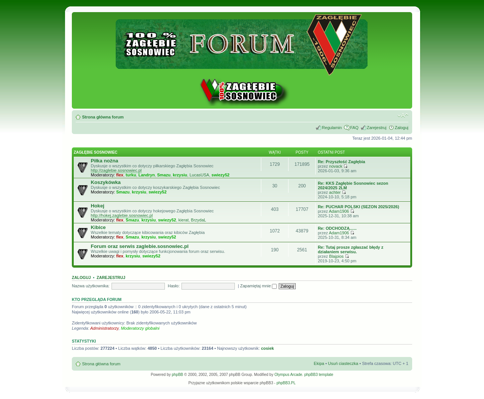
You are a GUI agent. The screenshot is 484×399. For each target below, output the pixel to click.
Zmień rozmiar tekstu (402, 115)
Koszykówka (106, 182)
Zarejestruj (376, 127)
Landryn (146, 175)
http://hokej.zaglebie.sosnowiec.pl (122, 215)
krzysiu (180, 175)
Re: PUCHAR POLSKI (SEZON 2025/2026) (358, 206)
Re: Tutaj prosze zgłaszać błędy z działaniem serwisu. (350, 249)
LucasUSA (199, 175)
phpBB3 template (319, 375)
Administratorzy (104, 328)
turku (131, 175)
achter (335, 192)
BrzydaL (198, 220)
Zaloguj (401, 127)
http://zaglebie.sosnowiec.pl (116, 170)
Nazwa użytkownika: (91, 286)
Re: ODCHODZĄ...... (337, 228)
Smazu (164, 175)
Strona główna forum (103, 117)
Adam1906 (339, 211)
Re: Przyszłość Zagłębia (341, 161)
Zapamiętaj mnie (258, 286)
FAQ (354, 127)
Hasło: (174, 286)
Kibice (98, 227)
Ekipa (319, 363)
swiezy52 (220, 175)
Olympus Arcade (288, 375)
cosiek (267, 348)
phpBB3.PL (286, 383)
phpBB (177, 375)
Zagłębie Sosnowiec (96, 152)
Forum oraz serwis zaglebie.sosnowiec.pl (140, 246)
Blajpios (336, 256)
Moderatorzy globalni (140, 328)
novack (335, 166)
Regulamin (332, 127)
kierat (183, 220)
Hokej (97, 206)
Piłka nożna (104, 161)
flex (119, 175)
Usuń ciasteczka (343, 363)
